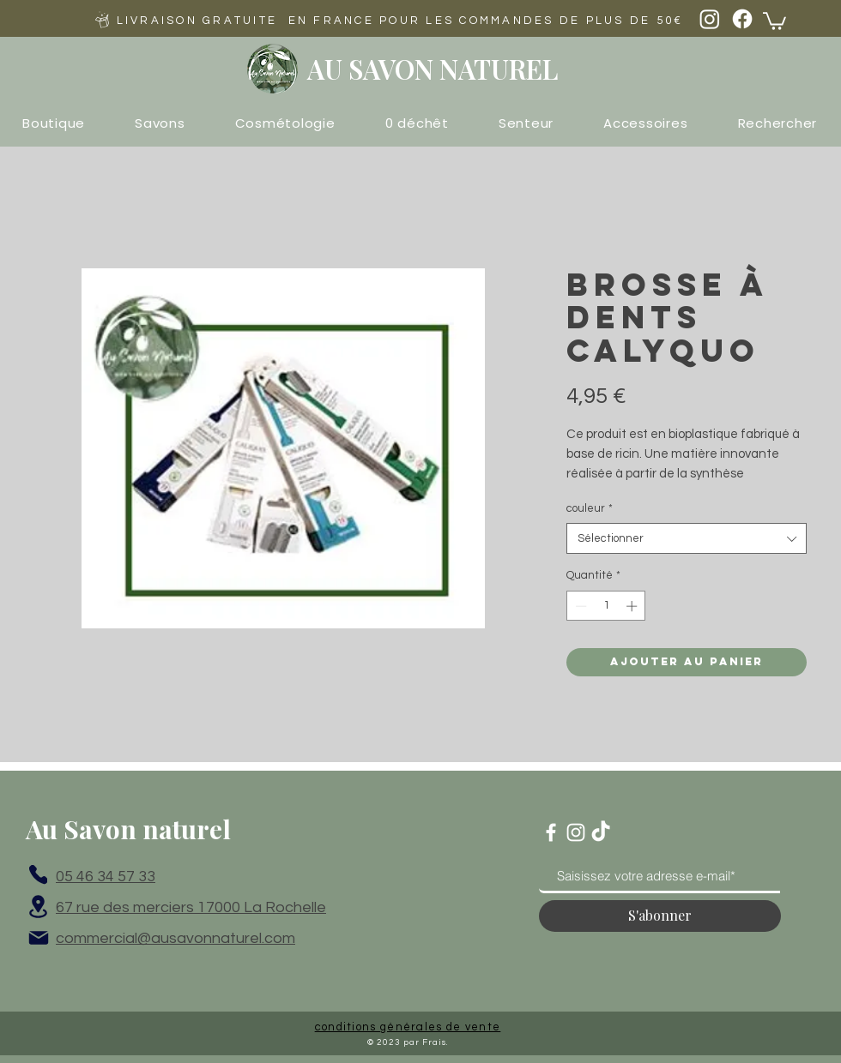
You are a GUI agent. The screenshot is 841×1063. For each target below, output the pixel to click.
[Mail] (38, 938)
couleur (589, 508)
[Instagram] (710, 19)
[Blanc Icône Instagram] (576, 832)
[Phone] (38, 875)
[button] (774, 20)
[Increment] (633, 606)
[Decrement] (579, 606)
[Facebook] (742, 19)
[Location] (38, 907)
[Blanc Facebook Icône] (551, 832)
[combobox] (686, 538)
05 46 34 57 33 (105, 876)
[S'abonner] (660, 916)
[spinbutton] (606, 606)
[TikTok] (601, 832)
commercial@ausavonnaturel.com (175, 938)
